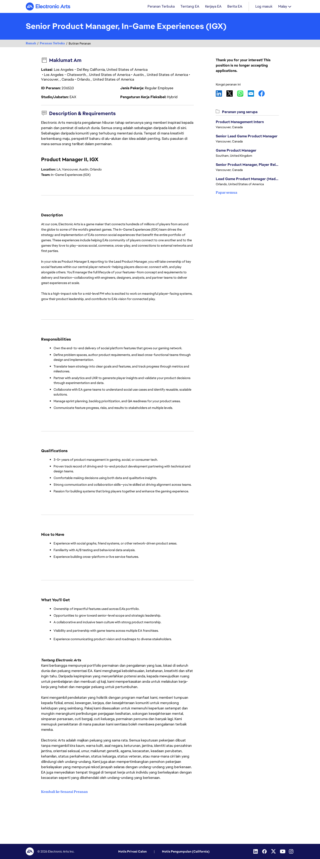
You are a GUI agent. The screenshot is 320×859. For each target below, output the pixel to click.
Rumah (31, 44)
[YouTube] (282, 851)
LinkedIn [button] (221, 94)
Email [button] (253, 94)
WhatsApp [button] (242, 94)
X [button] (231, 94)
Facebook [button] (263, 94)
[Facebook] (265, 851)
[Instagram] (291, 851)
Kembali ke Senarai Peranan (64, 792)
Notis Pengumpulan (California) (186, 851)
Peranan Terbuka (52, 44)
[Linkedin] (256, 851)
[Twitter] (273, 851)
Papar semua (226, 193)
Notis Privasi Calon (132, 851)
